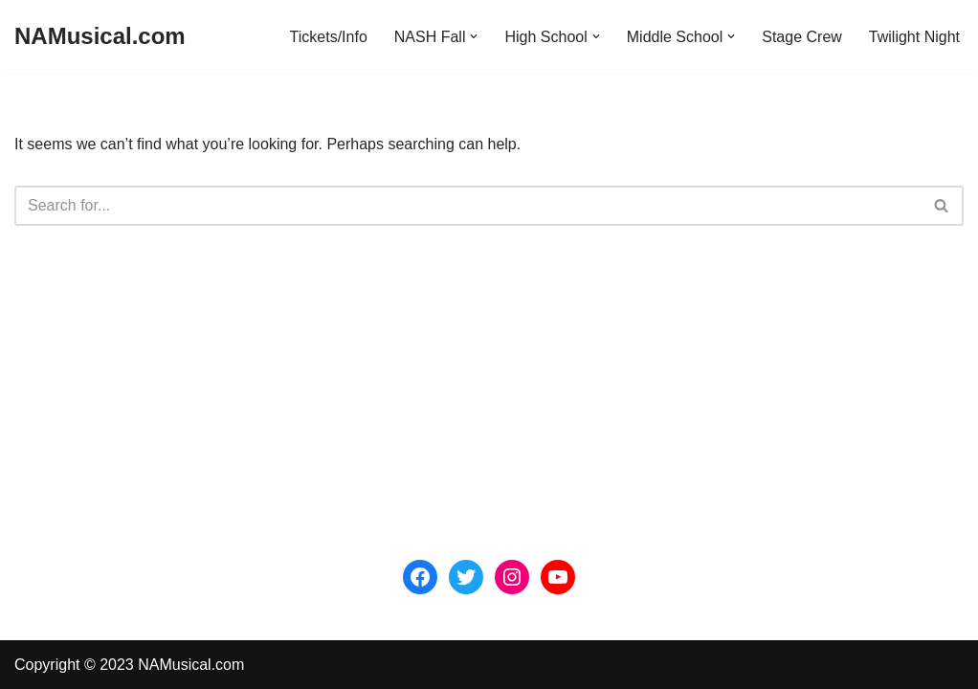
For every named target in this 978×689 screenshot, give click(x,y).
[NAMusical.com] (100, 36)
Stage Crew (802, 37)
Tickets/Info (328, 37)
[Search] (467, 206)
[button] (474, 36)
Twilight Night (914, 37)
